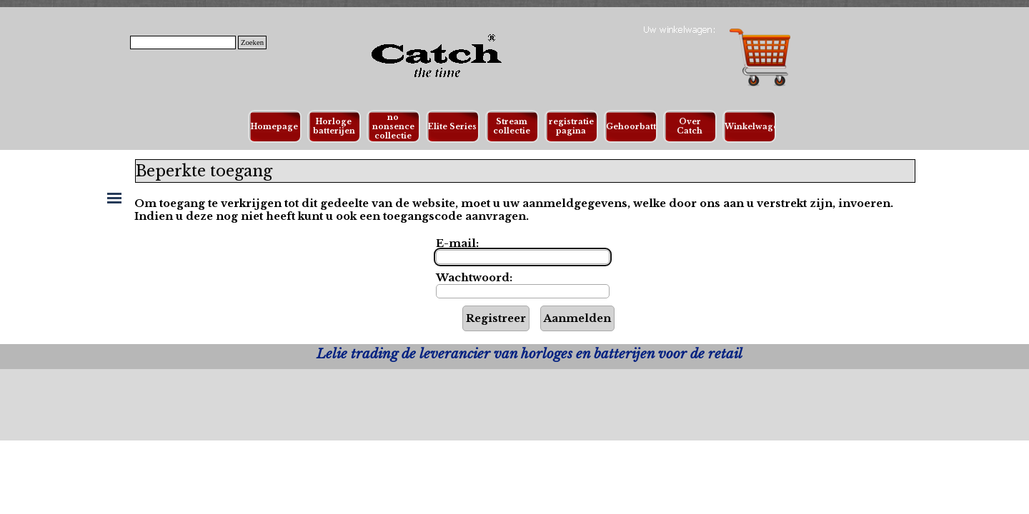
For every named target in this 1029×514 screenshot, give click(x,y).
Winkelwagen (754, 126)
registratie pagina (571, 126)
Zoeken (252, 42)
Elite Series (452, 126)
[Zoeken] (183, 42)
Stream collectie (511, 126)
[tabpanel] (529, 354)
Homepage (274, 126)
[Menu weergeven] (114, 197)
